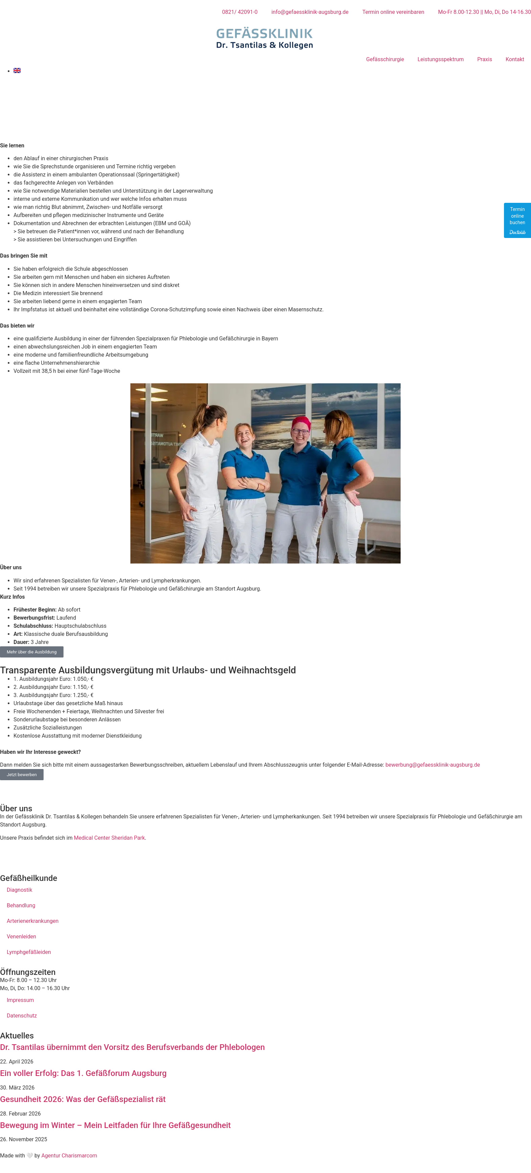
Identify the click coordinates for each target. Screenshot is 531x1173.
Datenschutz (22, 1015)
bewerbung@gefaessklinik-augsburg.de (432, 765)
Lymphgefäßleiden (29, 952)
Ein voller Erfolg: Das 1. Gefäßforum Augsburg (83, 1073)
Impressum (20, 1000)
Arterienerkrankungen (32, 921)
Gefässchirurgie (385, 59)
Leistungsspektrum (441, 59)
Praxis (484, 59)
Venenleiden (21, 936)
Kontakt (515, 59)
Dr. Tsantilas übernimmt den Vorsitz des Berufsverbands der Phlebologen (132, 1047)
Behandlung (21, 905)
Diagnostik (19, 890)
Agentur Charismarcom (69, 1155)
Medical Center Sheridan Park (109, 838)
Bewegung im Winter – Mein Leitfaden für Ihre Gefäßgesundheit (115, 1125)
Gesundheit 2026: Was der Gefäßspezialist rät (83, 1099)
